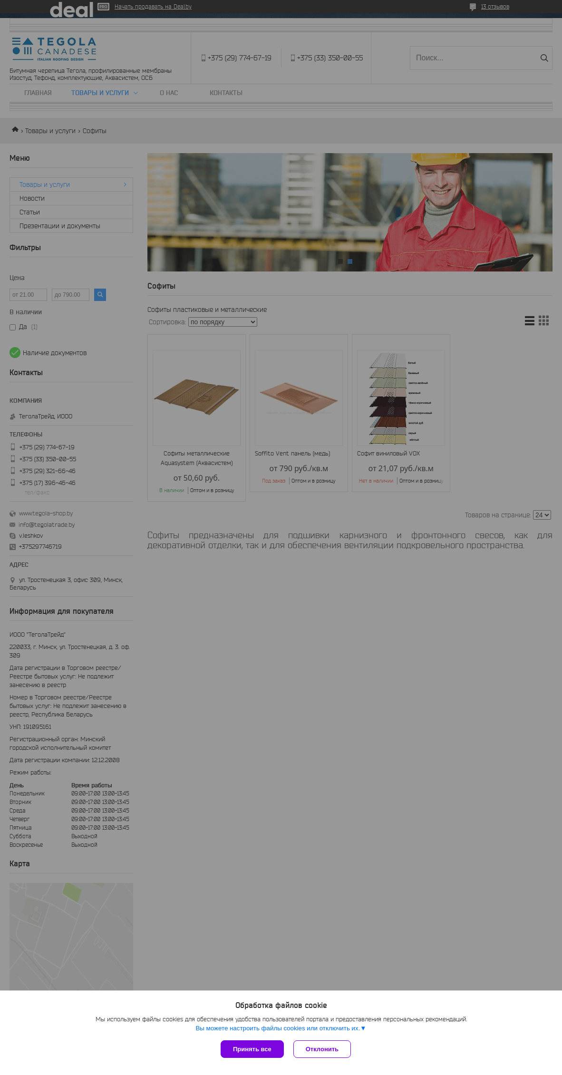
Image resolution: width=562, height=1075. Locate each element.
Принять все (252, 1049)
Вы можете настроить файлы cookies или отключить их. (277, 1028)
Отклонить (322, 1049)
